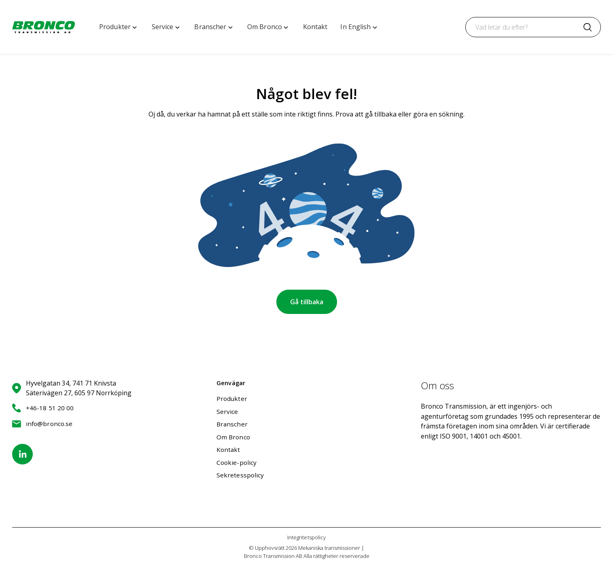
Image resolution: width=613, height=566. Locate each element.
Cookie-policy (236, 462)
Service (227, 411)
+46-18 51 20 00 (43, 408)
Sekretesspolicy (240, 475)
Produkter (232, 398)
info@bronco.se (42, 424)
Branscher (232, 424)
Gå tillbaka (306, 301)
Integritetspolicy (306, 537)
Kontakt (228, 449)
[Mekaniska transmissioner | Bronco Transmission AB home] (43, 27)
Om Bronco (233, 436)
